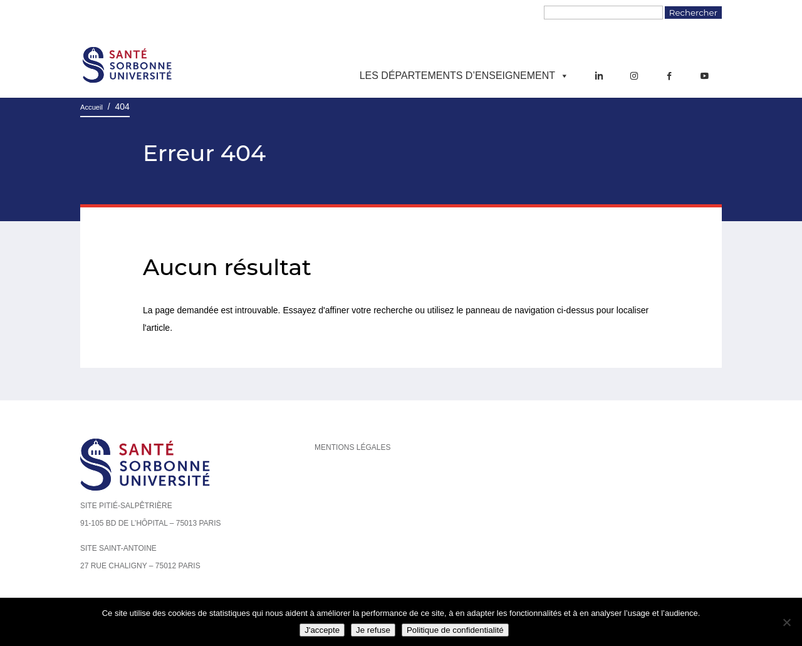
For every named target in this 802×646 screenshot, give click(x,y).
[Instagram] (634, 76)
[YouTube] (704, 76)
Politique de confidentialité (455, 630)
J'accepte (322, 630)
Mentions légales (352, 447)
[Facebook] (669, 76)
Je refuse (373, 630)
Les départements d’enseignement (464, 76)
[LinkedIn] (599, 76)
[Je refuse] (786, 622)
